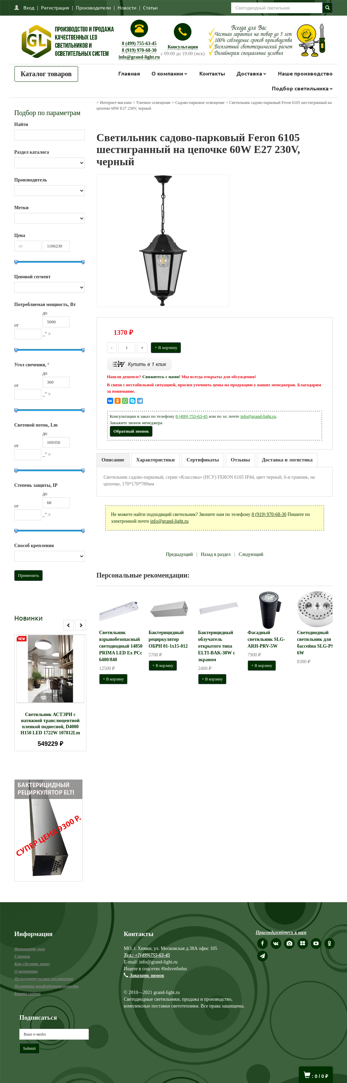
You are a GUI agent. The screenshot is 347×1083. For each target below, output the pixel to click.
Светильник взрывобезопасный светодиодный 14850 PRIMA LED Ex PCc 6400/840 (121, 646)
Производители (93, 7)
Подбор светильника (300, 88)
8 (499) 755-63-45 (139, 43)
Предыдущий (179, 554)
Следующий (251, 554)
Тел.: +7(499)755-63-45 (147, 955)
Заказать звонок (147, 975)
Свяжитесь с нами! (161, 376)
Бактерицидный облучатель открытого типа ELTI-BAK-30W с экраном (216, 646)
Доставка (249, 73)
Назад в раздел (216, 554)
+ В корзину (166, 347)
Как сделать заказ (32, 963)
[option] (50, 693)
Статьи (150, 7)
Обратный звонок (131, 431)
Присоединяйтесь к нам (281, 932)
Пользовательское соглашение (43, 978)
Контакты (212, 73)
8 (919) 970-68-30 (139, 50)
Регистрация (55, 7)
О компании (167, 73)
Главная (129, 73)
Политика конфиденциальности (46, 986)
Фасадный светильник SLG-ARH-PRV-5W (266, 639)
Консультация (182, 46)
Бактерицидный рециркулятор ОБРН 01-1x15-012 (168, 639)
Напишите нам (29, 948)
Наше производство (305, 73)
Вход (28, 7)
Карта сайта (27, 993)
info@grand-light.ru (139, 57)
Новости (127, 7)
